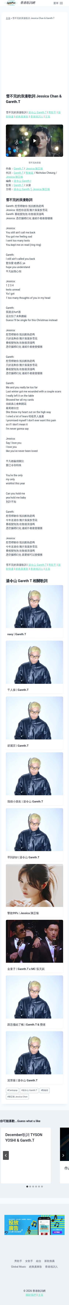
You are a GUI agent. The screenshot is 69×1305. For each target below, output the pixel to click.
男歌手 (52, 112)
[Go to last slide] (6, 1155)
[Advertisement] (34, 56)
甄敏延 (29, 172)
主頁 (8, 18)
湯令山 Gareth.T (37, 112)
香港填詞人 (36, 116)
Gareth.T (18, 168)
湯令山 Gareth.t (22, 180)
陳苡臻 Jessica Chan (17, 1097)
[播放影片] (34, 141)
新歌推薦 (49, 1260)
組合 (38, 1260)
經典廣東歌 (21, 116)
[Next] (63, 1155)
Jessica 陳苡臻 (34, 168)
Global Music (18, 1266)
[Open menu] (58, 3)
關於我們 (31, 1294)
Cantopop (12, 1090)
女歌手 (29, 1260)
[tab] (27, 1186)
